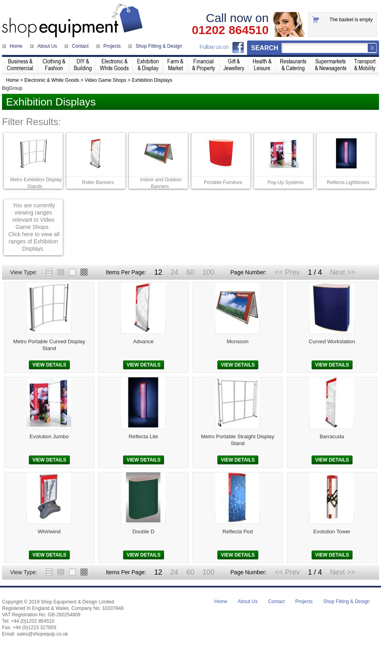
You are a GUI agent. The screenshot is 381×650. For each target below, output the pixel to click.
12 (158, 272)
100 (208, 272)
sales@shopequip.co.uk (42, 634)
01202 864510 (230, 30)
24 (174, 272)
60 (190, 272)
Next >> (342, 272)
